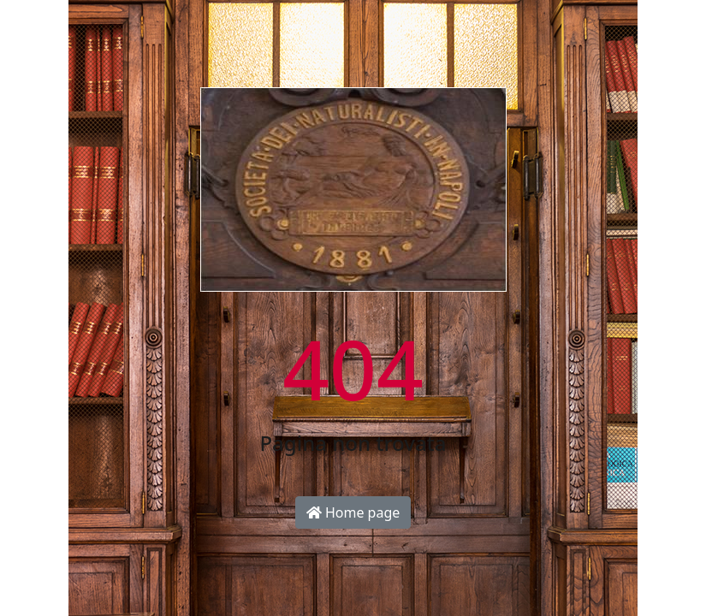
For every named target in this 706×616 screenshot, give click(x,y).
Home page (353, 512)
